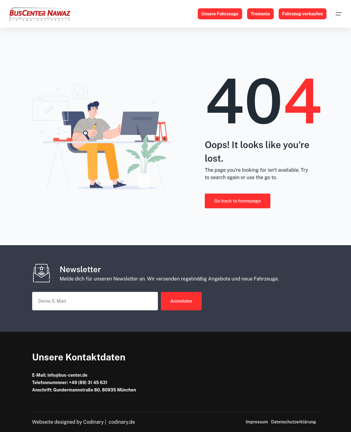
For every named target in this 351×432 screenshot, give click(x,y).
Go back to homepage (237, 200)
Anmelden (181, 301)
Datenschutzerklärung (293, 421)
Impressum (257, 421)
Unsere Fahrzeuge (220, 13)
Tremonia (260, 13)
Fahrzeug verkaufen (303, 13)
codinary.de (122, 422)
